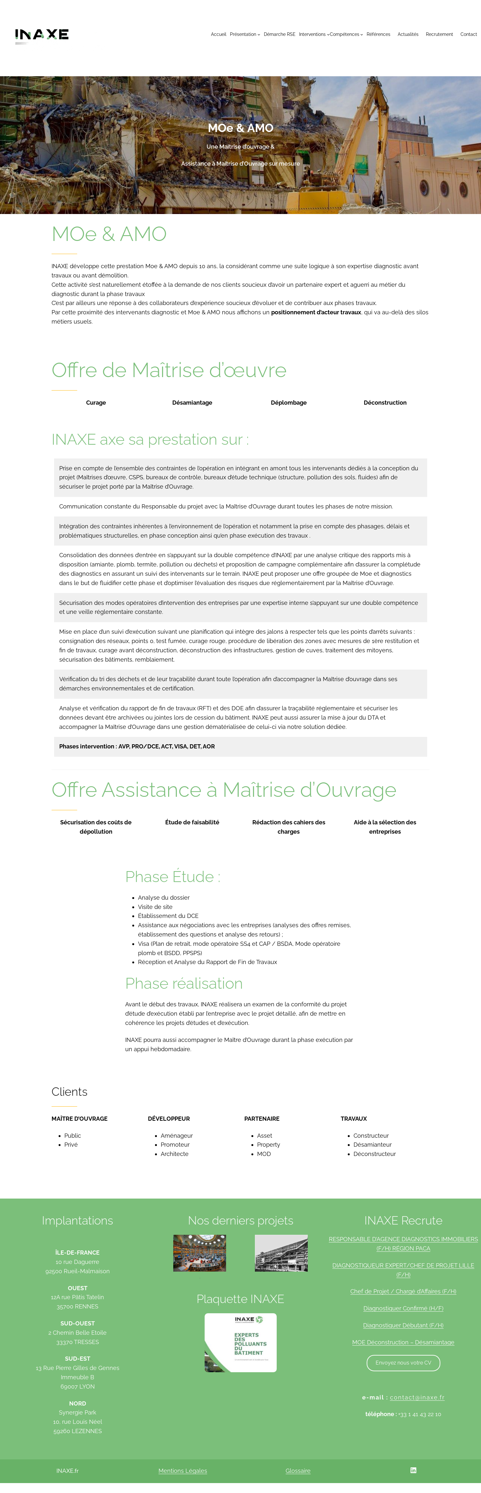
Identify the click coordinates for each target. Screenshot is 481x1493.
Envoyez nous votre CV (403, 1363)
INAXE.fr (67, 1471)
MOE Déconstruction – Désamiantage (403, 1342)
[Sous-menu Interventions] (314, 34)
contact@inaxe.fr (417, 1397)
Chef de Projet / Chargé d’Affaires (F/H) (403, 1291)
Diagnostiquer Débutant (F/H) (403, 1325)
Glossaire (298, 1470)
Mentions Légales (183, 1470)
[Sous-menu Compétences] (346, 34)
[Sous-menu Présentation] (245, 34)
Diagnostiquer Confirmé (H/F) (403, 1308)
